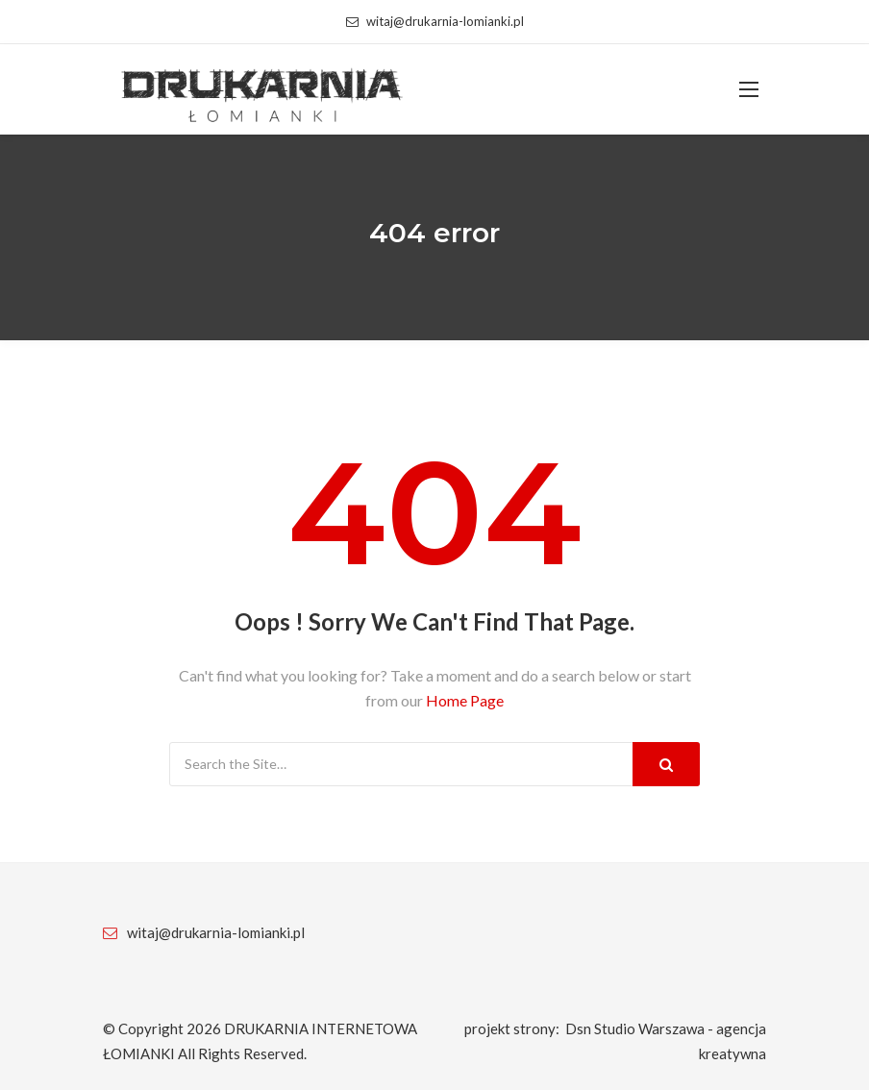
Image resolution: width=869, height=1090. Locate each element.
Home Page (465, 700)
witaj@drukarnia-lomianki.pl (435, 21)
